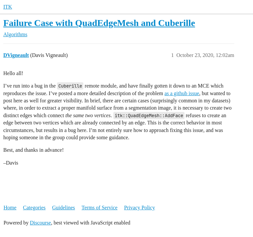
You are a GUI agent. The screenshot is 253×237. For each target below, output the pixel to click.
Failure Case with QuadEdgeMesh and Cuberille (99, 23)
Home (10, 207)
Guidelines (63, 207)
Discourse (40, 222)
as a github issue (181, 93)
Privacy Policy (139, 207)
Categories (34, 207)
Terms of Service (100, 207)
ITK (7, 7)
